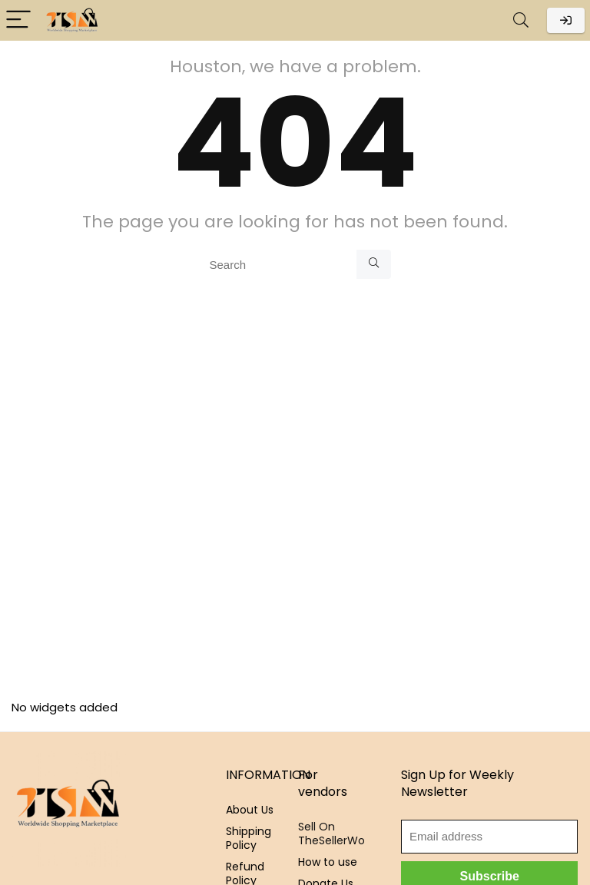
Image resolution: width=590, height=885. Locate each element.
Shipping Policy (248, 838)
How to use (327, 862)
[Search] (520, 20)
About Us (249, 809)
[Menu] (18, 20)
